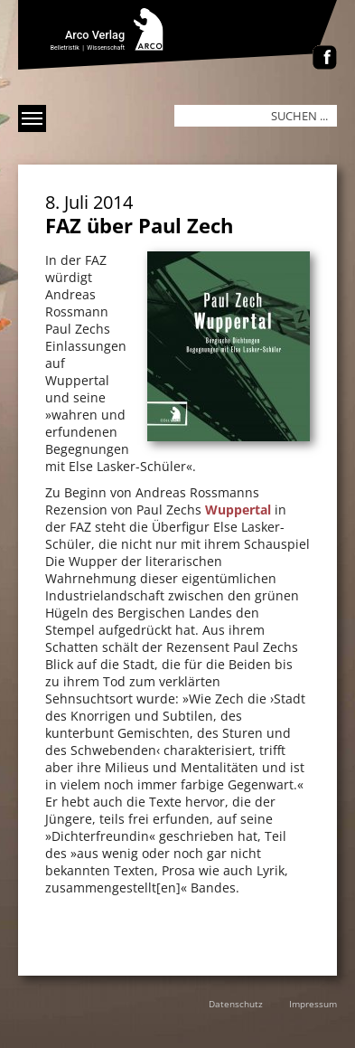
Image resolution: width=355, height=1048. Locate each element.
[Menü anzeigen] (32, 118)
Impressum (313, 1003)
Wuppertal (238, 509)
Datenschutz (236, 1003)
